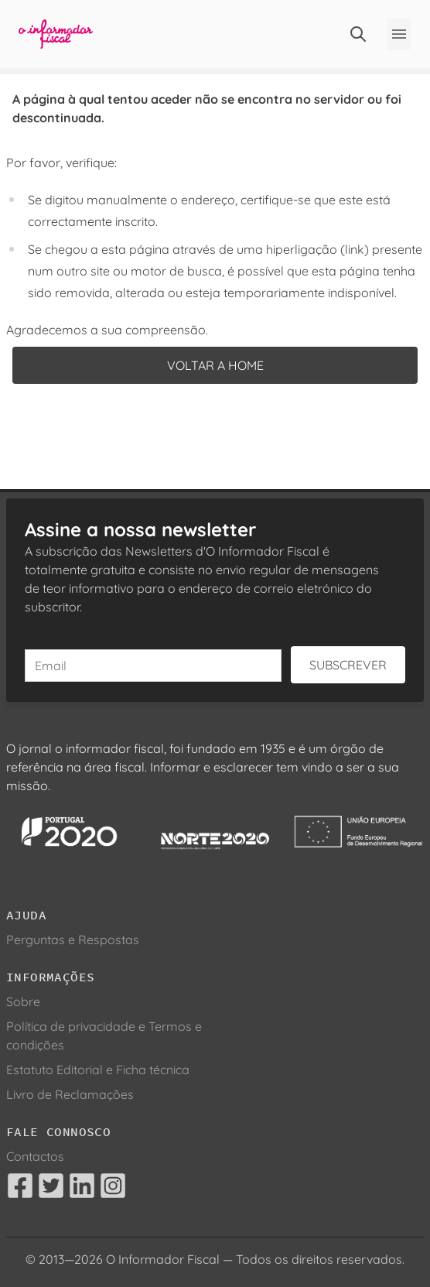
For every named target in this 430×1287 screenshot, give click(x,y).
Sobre (23, 1001)
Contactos (35, 1156)
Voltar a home (215, 365)
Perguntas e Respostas (72, 939)
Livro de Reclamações (70, 1094)
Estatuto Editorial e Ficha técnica (97, 1069)
